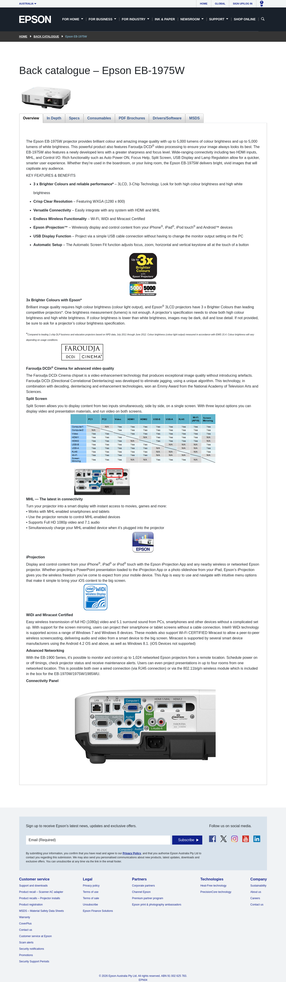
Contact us (25, 929)
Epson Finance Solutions (98, 910)
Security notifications (31, 948)
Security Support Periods (34, 961)
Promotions (26, 955)
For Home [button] (71, 19)
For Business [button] (101, 19)
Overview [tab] (31, 118)
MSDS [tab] (194, 118)
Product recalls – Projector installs (39, 898)
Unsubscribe (90, 904)
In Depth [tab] (54, 118)
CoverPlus (25, 923)
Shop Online (244, 19)
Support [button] (217, 19)
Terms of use (90, 892)
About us (255, 892)
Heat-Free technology (213, 885)
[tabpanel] (143, 454)
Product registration (31, 904)
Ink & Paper (165, 19)
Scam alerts (26, 942)
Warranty (24, 917)
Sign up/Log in (242, 3)
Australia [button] (26, 3)
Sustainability (258, 885)
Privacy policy (91, 885)
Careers (255, 898)
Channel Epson (141, 892)
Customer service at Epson (35, 936)
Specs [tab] (74, 118)
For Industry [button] (134, 19)
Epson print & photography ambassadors (156, 904)
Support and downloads (33, 885)
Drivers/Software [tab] (167, 118)
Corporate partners (143, 885)
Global (220, 3)
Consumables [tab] (99, 118)
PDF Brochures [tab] (132, 118)
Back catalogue (46, 36)
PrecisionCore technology (215, 892)
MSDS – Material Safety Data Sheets (41, 910)
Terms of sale (91, 898)
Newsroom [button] (190, 19)
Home (203, 3)
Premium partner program (147, 898)
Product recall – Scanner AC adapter (41, 892)
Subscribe (186, 840)
